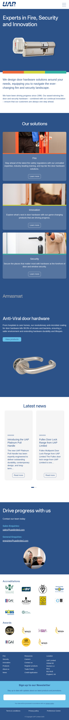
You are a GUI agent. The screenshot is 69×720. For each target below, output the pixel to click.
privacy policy (50, 703)
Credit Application (31, 672)
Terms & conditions (13, 711)
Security (6, 659)
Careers (27, 659)
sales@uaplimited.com (14, 529)
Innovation (6, 662)
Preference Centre (54, 711)
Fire (4, 656)
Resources (29, 656)
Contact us (29, 662)
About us (6, 669)
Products (6, 666)
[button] (32, 487)
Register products (31, 666)
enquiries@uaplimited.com (15, 540)
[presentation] (5, 487)
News (5, 672)
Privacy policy (34, 711)
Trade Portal (29, 669)
